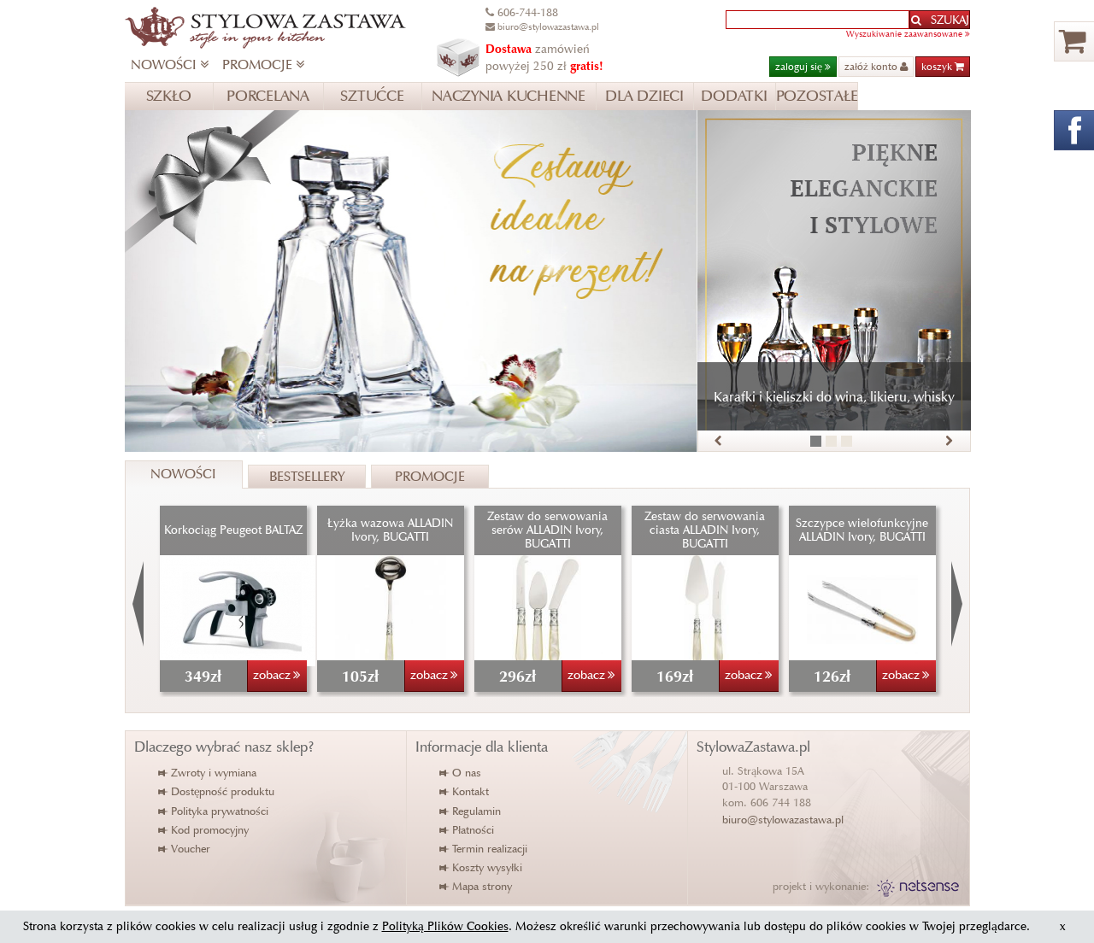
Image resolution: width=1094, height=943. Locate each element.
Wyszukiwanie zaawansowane (908, 33)
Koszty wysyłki (481, 867)
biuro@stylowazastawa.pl (783, 819)
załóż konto (876, 66)
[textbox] (817, 19)
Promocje (430, 476)
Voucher (185, 848)
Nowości (183, 474)
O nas (461, 772)
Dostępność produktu (217, 791)
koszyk (942, 66)
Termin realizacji (484, 848)
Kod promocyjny (204, 830)
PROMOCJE (263, 64)
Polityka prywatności (214, 811)
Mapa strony (476, 886)
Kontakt (465, 791)
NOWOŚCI (170, 64)
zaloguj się (803, 66)
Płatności (467, 830)
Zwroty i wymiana (208, 772)
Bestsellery (306, 476)
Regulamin (471, 811)
